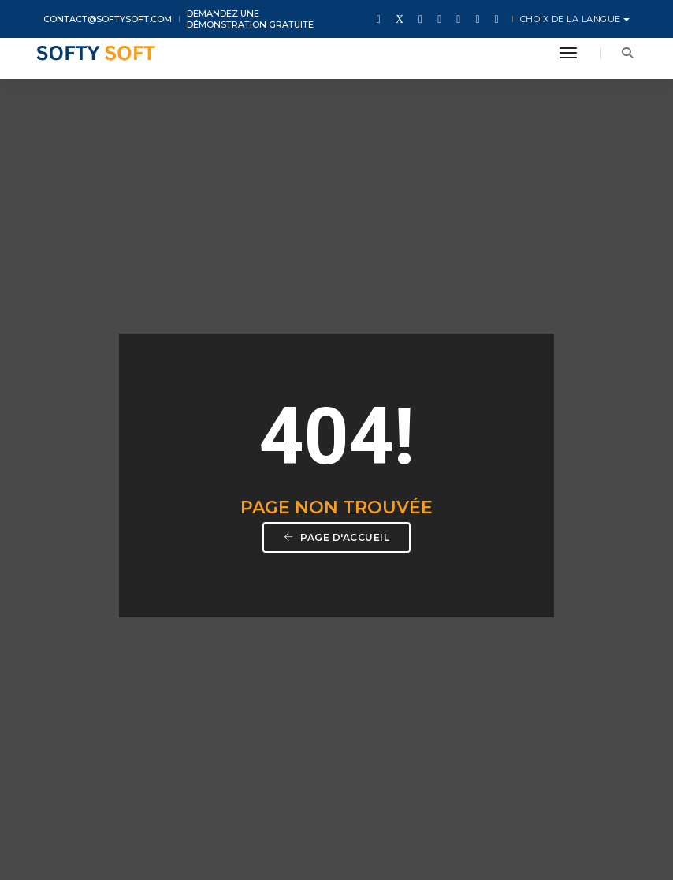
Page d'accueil (336, 381)
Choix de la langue (572, 18)
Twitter (366, 755)
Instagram (474, 755)
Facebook (417, 755)
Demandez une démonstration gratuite (250, 19)
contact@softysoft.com (107, 18)
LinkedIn (529, 755)
